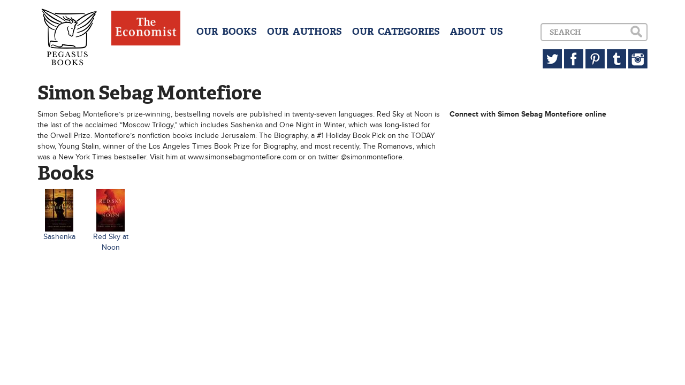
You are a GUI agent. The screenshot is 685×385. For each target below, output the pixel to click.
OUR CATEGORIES (396, 31)
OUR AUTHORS (304, 31)
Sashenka (59, 236)
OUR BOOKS (226, 31)
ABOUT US (476, 31)
